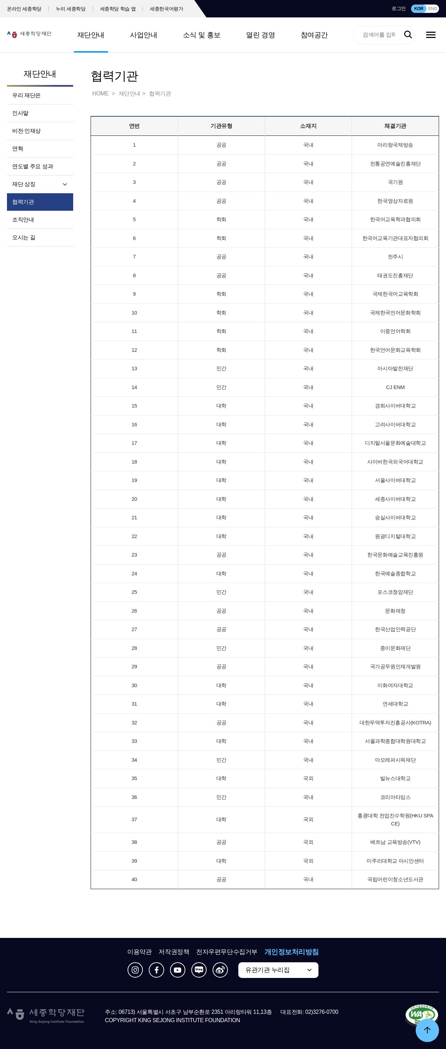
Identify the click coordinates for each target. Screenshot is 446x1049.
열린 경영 (260, 35)
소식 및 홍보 (202, 35)
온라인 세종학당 (24, 8)
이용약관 (139, 952)
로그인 (399, 8)
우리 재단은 (26, 95)
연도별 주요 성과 (32, 166)
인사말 (20, 113)
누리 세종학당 (70, 8)
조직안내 (23, 220)
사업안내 (143, 35)
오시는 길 (23, 237)
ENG (432, 8)
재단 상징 (23, 184)
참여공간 (314, 35)
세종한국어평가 (166, 8)
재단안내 (91, 35)
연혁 (17, 148)
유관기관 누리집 (267, 969)
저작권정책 (174, 952)
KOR (418, 8)
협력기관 (23, 202)
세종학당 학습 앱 (118, 8)
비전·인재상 (26, 131)
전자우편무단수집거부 (226, 952)
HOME (101, 93)
